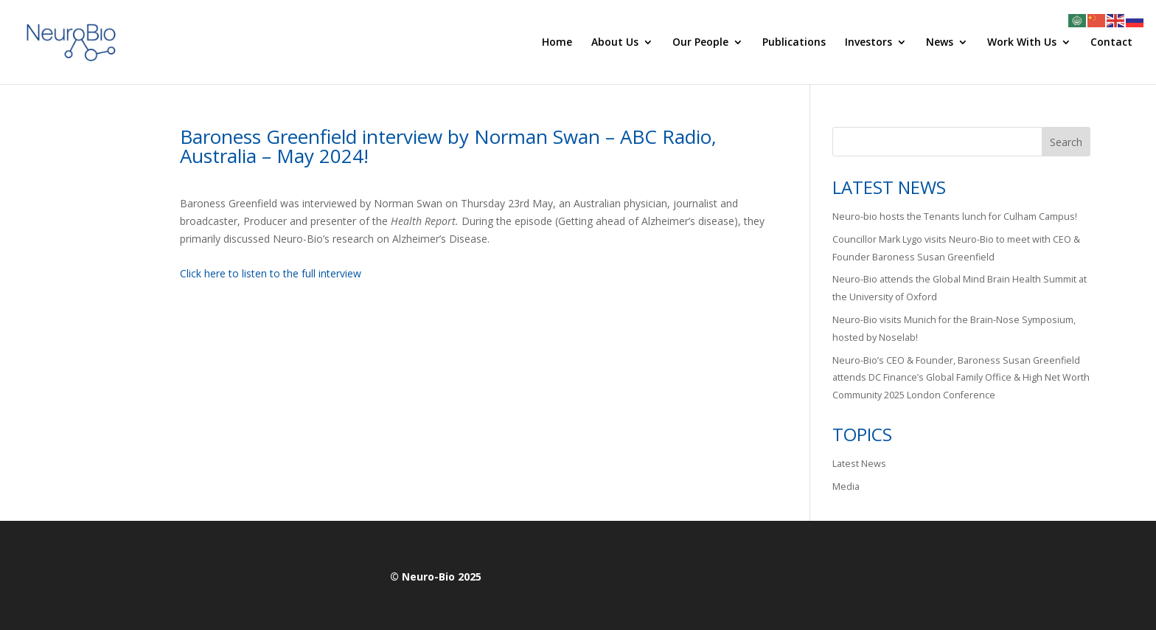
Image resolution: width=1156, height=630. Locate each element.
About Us (614, 43)
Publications (794, 43)
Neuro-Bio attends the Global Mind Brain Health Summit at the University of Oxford (959, 288)
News (939, 43)
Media (846, 486)
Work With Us (1021, 43)
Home (557, 43)
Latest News (859, 463)
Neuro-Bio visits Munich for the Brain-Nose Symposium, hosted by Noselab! (954, 329)
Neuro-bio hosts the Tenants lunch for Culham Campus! (954, 216)
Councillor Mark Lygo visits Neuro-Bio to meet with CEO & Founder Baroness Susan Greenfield (956, 248)
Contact (1111, 43)
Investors (868, 43)
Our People (700, 43)
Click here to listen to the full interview (270, 273)
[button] (473, 327)
